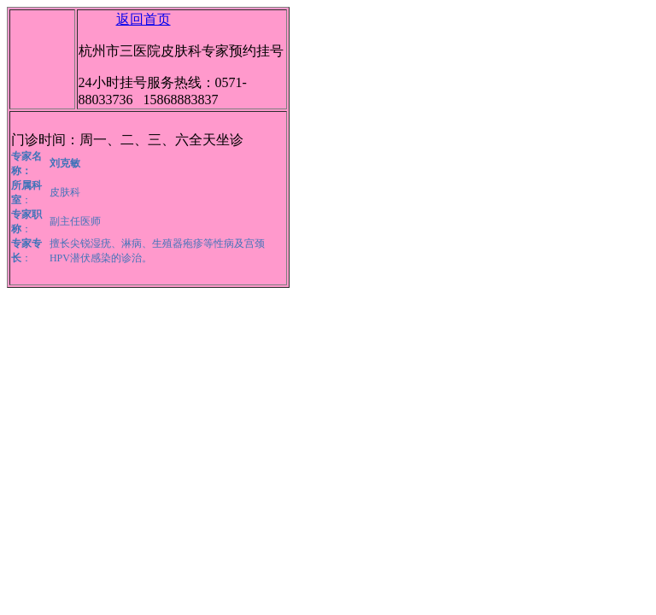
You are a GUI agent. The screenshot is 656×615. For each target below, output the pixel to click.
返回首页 (143, 19)
